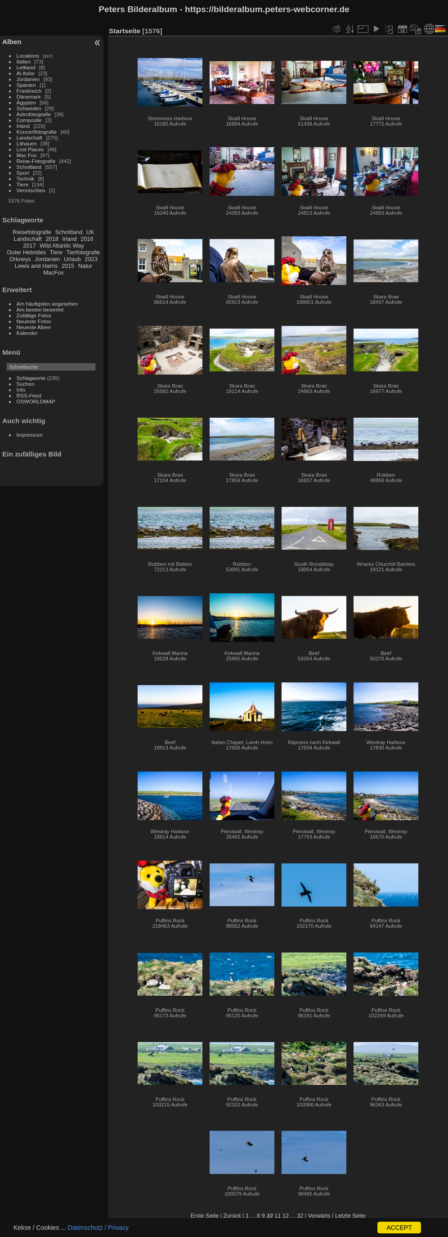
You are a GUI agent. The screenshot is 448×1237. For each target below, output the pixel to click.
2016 (87, 238)
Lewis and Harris (36, 265)
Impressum (30, 435)
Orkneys (20, 259)
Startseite (124, 31)
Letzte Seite (350, 1215)
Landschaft (30, 137)
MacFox (53, 272)
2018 (51, 238)
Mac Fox (27, 155)
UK (90, 232)
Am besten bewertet (40, 309)
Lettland (26, 67)
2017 (29, 245)
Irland (23, 126)
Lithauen (27, 143)
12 (285, 1215)
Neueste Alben (34, 327)
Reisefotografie (32, 232)
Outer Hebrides (26, 252)
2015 (68, 265)
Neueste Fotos (34, 321)
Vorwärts (319, 1215)
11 (277, 1215)
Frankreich (29, 91)
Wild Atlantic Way (62, 245)
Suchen (26, 384)
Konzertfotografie (37, 132)
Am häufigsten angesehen (47, 304)
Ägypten (26, 102)
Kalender (27, 333)
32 (300, 1215)
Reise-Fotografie (36, 161)
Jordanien (28, 79)
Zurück (232, 1215)
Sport (23, 173)
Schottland (29, 167)
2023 (91, 259)
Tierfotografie (83, 252)
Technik (26, 178)
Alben (12, 41)
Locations (28, 56)
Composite (29, 120)
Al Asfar (26, 73)
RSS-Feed (29, 395)
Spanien (26, 85)
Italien (24, 61)
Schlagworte (31, 378)
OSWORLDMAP (36, 401)
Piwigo (439, 1229)
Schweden (29, 108)
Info (21, 390)
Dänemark (29, 96)
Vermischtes (31, 190)
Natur (85, 265)
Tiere (22, 184)
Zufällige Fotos (34, 315)
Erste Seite (204, 1215)
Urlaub (72, 259)
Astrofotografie (34, 114)
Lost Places (30, 149)
